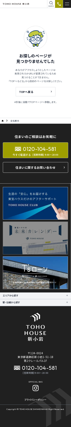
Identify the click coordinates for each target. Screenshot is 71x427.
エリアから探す (10, 295)
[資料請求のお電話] (59, 4)
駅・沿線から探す (11, 302)
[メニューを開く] (67, 4)
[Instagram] (36, 388)
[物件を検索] (51, 4)
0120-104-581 (35, 368)
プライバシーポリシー (35, 399)
